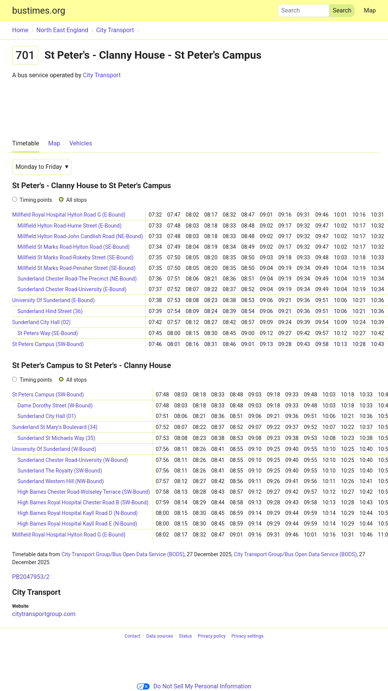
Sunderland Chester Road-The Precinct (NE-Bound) (77, 279)
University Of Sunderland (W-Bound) (54, 449)
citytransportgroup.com (43, 614)
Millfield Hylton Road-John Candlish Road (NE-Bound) (80, 236)
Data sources (159, 636)
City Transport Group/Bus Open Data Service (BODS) (123, 554)
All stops (76, 200)
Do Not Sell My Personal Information (194, 686)
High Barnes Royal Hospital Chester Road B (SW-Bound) (83, 502)
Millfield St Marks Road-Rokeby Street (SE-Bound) (75, 257)
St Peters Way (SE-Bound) (47, 333)
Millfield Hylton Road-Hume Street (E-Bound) (69, 226)
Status (185, 636)
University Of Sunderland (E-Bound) (53, 300)
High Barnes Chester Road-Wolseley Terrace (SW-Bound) (83, 492)
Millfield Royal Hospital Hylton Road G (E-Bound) (68, 215)
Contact (133, 636)
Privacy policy (211, 636)
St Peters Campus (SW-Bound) (48, 344)
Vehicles (80, 143)
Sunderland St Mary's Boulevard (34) (54, 427)
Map (370, 10)
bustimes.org (38, 10)
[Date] (42, 167)
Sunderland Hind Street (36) (50, 311)
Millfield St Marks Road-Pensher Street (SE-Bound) (76, 268)
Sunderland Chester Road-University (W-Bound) (72, 460)
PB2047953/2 (31, 576)
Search (303, 8)
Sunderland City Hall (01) (46, 416)
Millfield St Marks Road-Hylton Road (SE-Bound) (73, 247)
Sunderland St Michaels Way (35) (56, 438)
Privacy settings (248, 636)
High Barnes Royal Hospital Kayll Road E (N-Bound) (77, 524)
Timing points (36, 200)
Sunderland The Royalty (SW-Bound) (59, 471)
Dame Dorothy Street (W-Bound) (54, 405)
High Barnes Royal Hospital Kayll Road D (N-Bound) (77, 513)
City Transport (102, 75)
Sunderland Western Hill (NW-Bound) (60, 481)
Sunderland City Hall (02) (41, 322)
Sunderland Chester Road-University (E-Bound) (72, 289)
